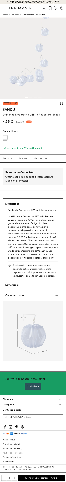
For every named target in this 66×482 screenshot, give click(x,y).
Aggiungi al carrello (41, 478)
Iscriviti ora (33, 386)
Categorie (8, 404)
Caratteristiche (41, 158)
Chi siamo (8, 399)
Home (5, 14)
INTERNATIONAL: (18, 417)
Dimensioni (23, 158)
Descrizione (7, 158)
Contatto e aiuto (12, 409)
